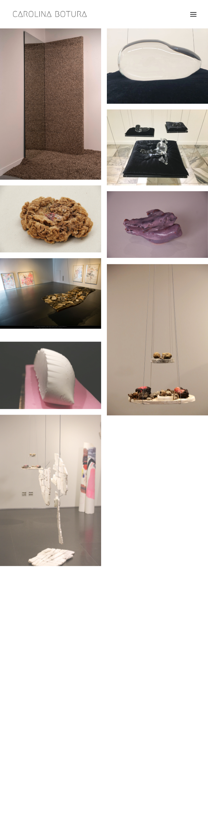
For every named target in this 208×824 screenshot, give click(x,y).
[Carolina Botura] (49, 14)
